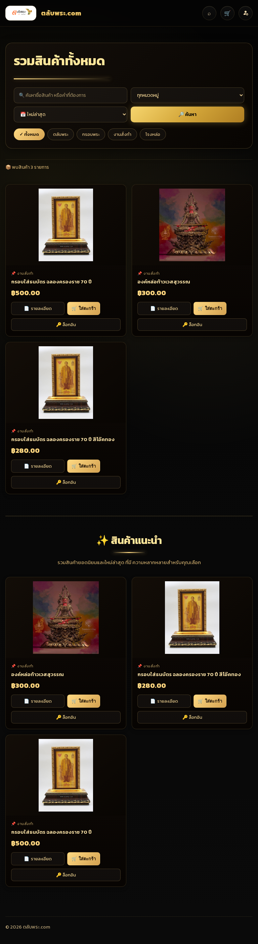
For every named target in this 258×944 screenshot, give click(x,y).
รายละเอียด (38, 308)
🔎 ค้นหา (187, 114)
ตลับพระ (60, 134)
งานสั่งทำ (122, 134)
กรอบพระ (90, 134)
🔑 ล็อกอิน (66, 324)
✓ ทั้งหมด (29, 134)
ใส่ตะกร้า (84, 308)
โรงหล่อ (152, 134)
